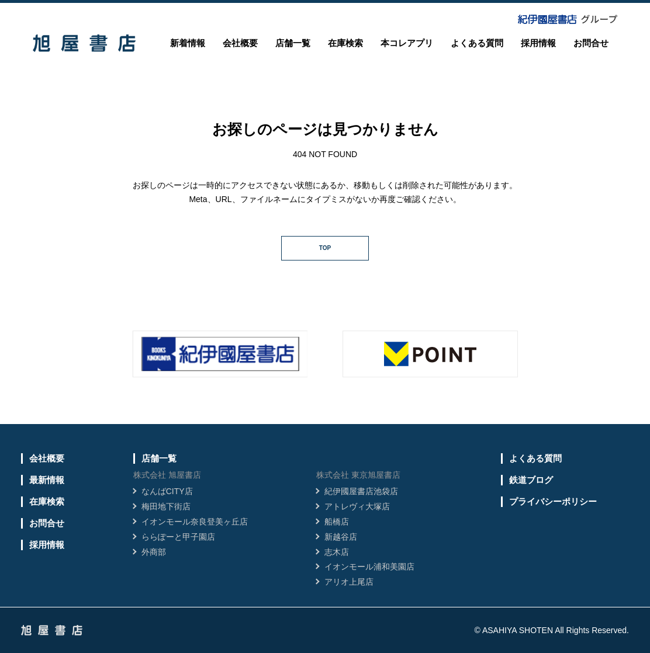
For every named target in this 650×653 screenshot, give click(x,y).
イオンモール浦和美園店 (369, 566)
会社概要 (240, 43)
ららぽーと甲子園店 (178, 536)
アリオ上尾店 (349, 581)
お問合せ (590, 43)
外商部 (153, 552)
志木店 (336, 552)
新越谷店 (340, 536)
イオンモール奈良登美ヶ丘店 (194, 521)
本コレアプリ (407, 43)
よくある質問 (477, 43)
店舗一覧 (292, 43)
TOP (325, 248)
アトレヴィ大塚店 (357, 506)
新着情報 (187, 43)
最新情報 (46, 480)
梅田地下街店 (166, 506)
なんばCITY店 (167, 491)
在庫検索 (345, 43)
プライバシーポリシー (553, 501)
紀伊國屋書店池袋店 (361, 491)
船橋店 (336, 521)
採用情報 (538, 43)
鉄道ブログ (531, 480)
